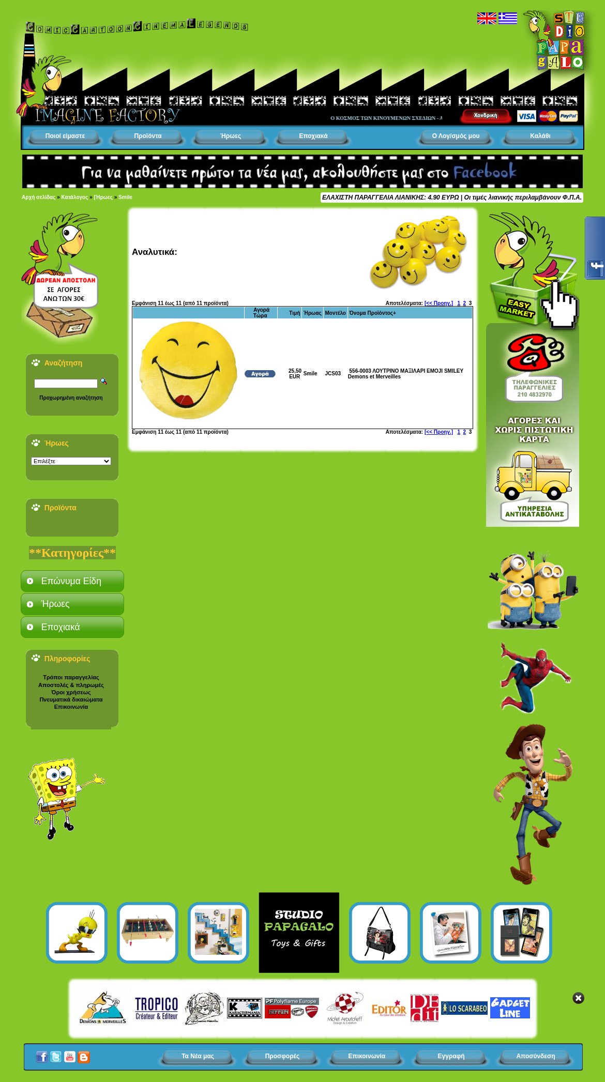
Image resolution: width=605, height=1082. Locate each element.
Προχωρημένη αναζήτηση (70, 398)
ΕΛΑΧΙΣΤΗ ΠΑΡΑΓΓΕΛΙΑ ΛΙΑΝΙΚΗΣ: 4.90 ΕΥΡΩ (390, 197)
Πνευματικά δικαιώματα (70, 699)
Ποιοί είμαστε (65, 136)
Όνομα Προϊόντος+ (373, 313)
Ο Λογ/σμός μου (456, 136)
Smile (125, 197)
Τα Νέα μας (198, 1056)
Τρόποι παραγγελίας (71, 677)
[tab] (72, 581)
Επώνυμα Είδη (71, 581)
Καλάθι (540, 136)
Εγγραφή (451, 1056)
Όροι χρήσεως (70, 692)
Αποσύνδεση (535, 1056)
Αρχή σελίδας (38, 197)
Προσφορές (282, 1056)
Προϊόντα (147, 136)
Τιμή (294, 313)
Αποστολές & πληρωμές (71, 685)
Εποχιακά (313, 136)
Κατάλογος (75, 197)
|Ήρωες (103, 197)
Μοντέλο (335, 313)
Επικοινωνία (71, 707)
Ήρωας (313, 313)
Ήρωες (230, 136)
